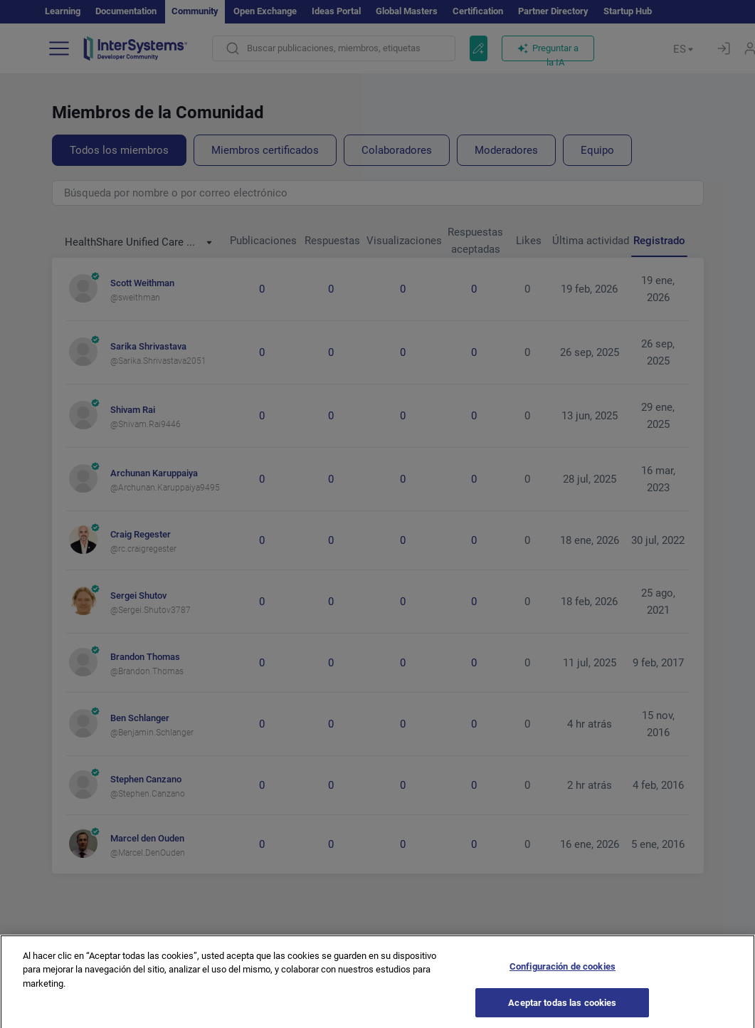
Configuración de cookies (563, 979)
